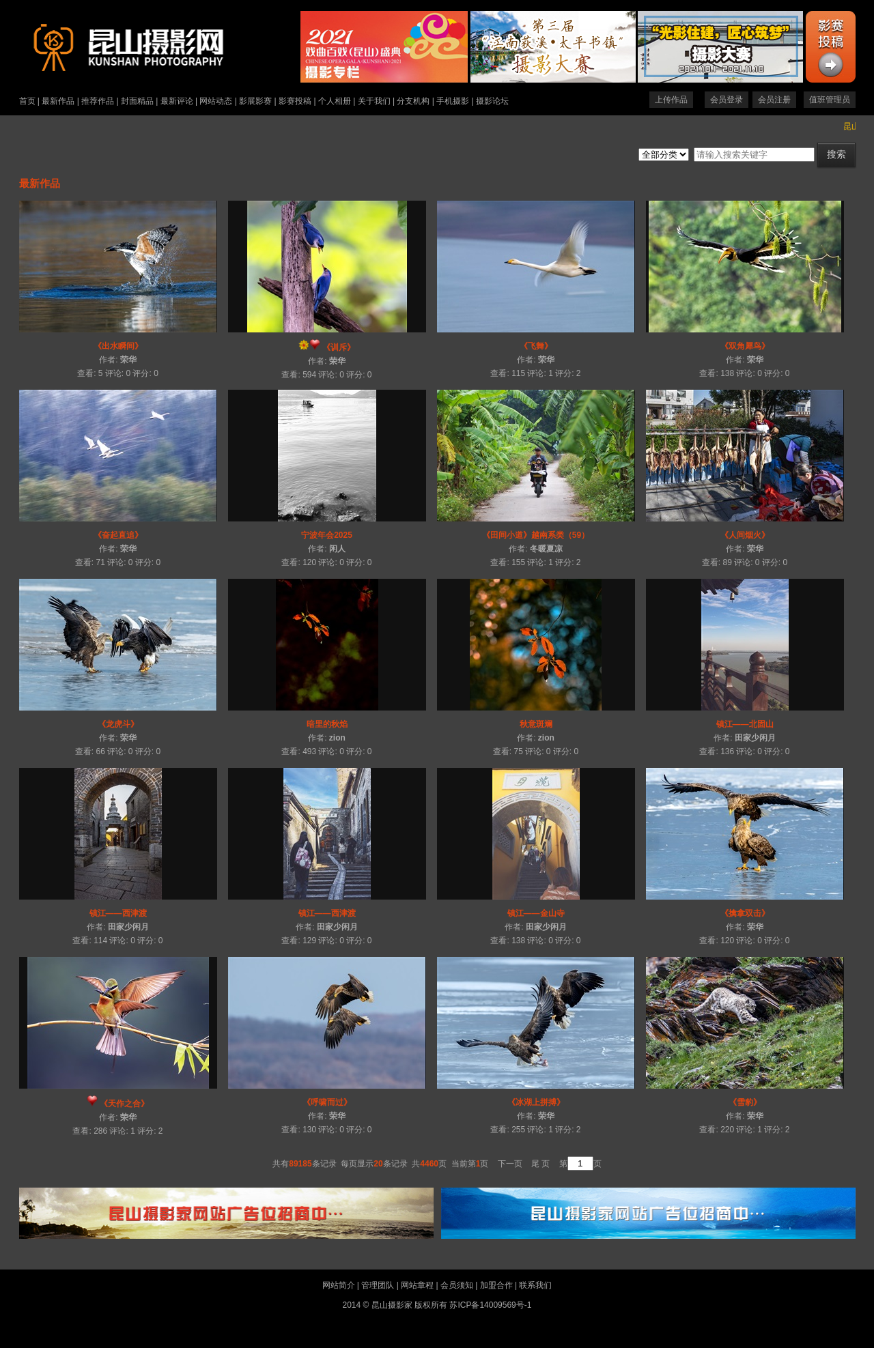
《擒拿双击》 (745, 913)
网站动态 (215, 101)
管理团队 (377, 1285)
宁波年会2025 (326, 535)
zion (337, 738)
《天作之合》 (124, 1103)
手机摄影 (452, 101)
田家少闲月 (755, 738)
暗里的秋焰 (327, 724)
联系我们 (535, 1285)
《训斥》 (338, 347)
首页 (27, 101)
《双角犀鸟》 (745, 346)
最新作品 (58, 101)
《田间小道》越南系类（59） (535, 535)
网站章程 (417, 1285)
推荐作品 (97, 101)
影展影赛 (255, 101)
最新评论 (176, 101)
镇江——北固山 (745, 724)
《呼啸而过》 (327, 1102)
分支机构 (413, 101)
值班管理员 (829, 99)
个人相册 (334, 101)
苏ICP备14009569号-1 (490, 1305)
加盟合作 (496, 1285)
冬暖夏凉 (546, 549)
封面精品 (137, 101)
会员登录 (726, 99)
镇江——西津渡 (118, 913)
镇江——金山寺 (536, 913)
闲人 (337, 549)
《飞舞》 (536, 346)
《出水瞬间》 (118, 346)
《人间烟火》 (745, 535)
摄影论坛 (492, 101)
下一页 (510, 1163)
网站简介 (338, 1285)
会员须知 (456, 1285)
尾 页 (540, 1163)
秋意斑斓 (536, 724)
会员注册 (774, 99)
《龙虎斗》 (118, 724)
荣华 (128, 359)
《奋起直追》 (118, 535)
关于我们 (374, 101)
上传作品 (671, 99)
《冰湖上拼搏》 (536, 1102)
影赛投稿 (295, 101)
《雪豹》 (745, 1102)
